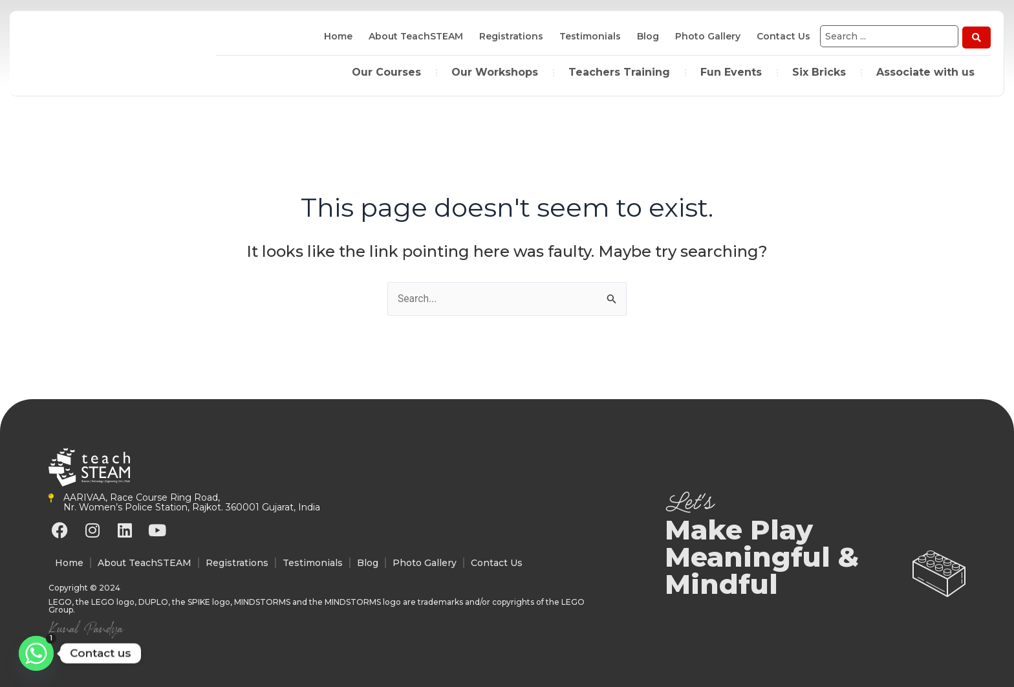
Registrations (509, 36)
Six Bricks (819, 71)
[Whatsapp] (36, 653)
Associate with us (925, 71)
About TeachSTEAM (413, 36)
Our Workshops (494, 71)
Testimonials (587, 36)
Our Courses (386, 71)
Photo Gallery (705, 36)
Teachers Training (619, 71)
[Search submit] (976, 36)
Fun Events (731, 71)
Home (335, 36)
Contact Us (781, 36)
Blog (645, 36)
